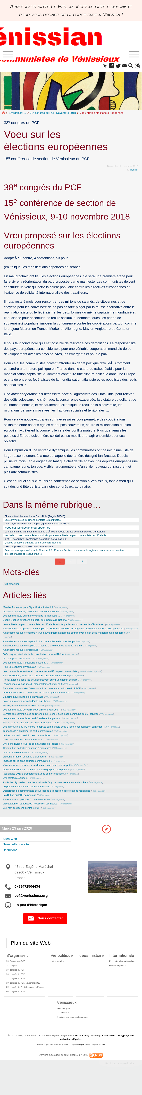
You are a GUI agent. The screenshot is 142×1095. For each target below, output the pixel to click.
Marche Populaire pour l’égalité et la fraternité (32, 613)
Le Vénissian (61, 1032)
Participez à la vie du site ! (120, 1083)
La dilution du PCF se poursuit (22, 807)
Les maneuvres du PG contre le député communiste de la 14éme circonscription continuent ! (62, 738)
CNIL (76, 1055)
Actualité (95, 683)
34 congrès (11, 979)
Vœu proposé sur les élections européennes (33, 551)
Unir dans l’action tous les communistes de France (35, 756)
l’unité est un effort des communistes (26, 751)
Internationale (118, 968)
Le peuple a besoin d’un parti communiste (29, 799)
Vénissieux (64, 1020)
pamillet (134, 170)
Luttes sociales (60, 974)
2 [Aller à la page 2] (71, 568)
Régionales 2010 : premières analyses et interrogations (38, 786)
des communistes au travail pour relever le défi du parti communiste (46, 682)
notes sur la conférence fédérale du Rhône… (31, 713)
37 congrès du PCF (15, 994)
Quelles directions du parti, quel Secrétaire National (38, 547)
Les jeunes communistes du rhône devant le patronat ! (37, 730)
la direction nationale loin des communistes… (32, 747)
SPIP (103, 1064)
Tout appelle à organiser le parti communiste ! (32, 743)
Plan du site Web (31, 956)
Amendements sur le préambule (23, 661)
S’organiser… (17, 113)
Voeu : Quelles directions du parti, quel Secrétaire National (42, 525)
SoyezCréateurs (85, 1064)
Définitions (11, 863)
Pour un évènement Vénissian (22, 678)
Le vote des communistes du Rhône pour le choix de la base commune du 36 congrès (58, 725)
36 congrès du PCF (15, 989)
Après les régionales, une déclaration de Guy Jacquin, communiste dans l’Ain (52, 794)
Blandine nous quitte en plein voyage (26, 708)
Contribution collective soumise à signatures (31, 760)
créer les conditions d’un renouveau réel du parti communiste (42, 704)
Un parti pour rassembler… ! (21, 669)
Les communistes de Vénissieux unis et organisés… (36, 721)
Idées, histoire (91, 968)
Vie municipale (62, 1027)
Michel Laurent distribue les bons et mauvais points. (36, 734)
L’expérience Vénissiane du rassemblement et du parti (37, 695)
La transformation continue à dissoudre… (29, 769)
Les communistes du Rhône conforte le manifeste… (38, 521)
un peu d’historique (31, 918)
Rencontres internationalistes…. (122, 974)
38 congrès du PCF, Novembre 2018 (53, 113)
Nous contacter (45, 931)
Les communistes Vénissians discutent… (29, 674)
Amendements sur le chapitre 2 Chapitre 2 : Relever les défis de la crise (48, 657)
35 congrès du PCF (15, 984)
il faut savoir (108, 1055)
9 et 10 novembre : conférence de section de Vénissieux (41, 543)
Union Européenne (116, 979)
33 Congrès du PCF (16, 974)
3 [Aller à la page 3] (82, 568)
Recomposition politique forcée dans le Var (30, 812)
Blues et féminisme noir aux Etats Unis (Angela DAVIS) (40, 517)
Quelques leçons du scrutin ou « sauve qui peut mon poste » (41, 782)
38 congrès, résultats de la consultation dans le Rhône (38, 665)
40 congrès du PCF (15, 1009)
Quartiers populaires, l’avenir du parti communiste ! (35, 618)
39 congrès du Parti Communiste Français (27, 1004)
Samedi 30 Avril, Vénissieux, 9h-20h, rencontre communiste (41, 687)
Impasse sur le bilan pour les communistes (30, 773)
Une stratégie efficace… (18, 790)
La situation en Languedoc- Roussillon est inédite (34, 816)
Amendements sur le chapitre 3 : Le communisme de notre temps (44, 652)
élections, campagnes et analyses (72, 1036)
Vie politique (63, 968)
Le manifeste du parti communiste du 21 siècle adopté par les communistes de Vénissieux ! (64, 534)
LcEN (85, 1055)
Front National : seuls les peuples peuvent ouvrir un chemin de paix (46, 691)
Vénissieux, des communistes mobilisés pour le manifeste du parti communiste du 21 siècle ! (64, 538)
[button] (100, 66)
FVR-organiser (12, 590)
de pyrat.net (63, 1064)
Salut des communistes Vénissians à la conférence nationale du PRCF (48, 699)
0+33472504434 (27, 900)
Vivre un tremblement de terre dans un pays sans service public (43, 777)
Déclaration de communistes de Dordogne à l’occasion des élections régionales (53, 803)
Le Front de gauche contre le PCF (24, 820)
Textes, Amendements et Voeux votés (27, 717)
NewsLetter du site (18, 857)
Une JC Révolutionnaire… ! (20, 764)
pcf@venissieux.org (31, 909)
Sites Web (11, 852)
